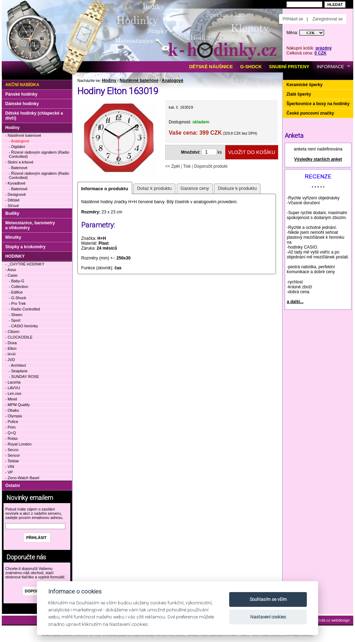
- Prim (10, 427)
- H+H (10, 354)
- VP (9, 472)
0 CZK (320, 53)
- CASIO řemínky (23, 326)
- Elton (11, 348)
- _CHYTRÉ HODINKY (24, 264)
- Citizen (12, 331)
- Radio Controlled (24, 309)
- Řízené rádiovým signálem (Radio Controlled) (39, 154)
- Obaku (12, 410)
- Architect (17, 365)
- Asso (10, 270)
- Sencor (12, 455)
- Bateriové (18, 168)
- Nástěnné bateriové (23, 135)
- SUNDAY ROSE (24, 376)
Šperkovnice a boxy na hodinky (317, 103)
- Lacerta (12, 382)
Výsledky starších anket (318, 159)
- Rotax (11, 438)
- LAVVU (12, 388)
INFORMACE (330, 66)
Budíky (12, 213)
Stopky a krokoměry (25, 246)
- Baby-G (16, 281)
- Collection (18, 286)
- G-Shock (17, 298)
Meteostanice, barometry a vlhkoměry (30, 225)
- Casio (11, 275)
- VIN (9, 466)
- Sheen (15, 315)
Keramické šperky (304, 84)
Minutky (13, 237)
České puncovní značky (310, 113)
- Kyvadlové (15, 183)
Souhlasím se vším (268, 599)
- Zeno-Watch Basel (22, 478)
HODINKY (15, 256)
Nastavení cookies (268, 616)
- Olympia (13, 416)
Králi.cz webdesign (333, 620)
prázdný (324, 48)
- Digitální (17, 147)
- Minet (11, 399)
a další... (295, 301)
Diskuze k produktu (237, 188)
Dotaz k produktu (154, 188)
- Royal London (18, 444)
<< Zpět (172, 166)
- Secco (11, 450)
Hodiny (109, 80)
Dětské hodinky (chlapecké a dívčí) (34, 116)
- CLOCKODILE (19, 337)
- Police (11, 421)
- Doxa (11, 343)
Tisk (187, 166)
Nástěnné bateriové (139, 80)
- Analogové (19, 141)
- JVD (10, 360)
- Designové (15, 194)
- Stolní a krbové (19, 162)
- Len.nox (13, 393)
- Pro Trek (17, 303)
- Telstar (12, 461)
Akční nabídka (22, 84)
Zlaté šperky (298, 94)
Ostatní (12, 485)
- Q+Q (10, 433)
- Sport (14, 320)
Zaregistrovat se (327, 19)
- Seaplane (18, 371)
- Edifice (16, 292)
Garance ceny (195, 188)
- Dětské (12, 200)
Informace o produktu (104, 188)
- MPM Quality (17, 405)
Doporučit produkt (210, 166)
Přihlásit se (293, 19)
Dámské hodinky (22, 103)
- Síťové (12, 206)
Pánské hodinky (21, 94)
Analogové (172, 80)
